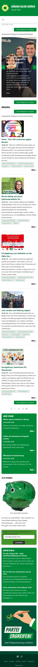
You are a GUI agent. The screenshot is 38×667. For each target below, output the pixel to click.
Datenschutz (19, 665)
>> (26, 409)
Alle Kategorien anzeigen (25, 30)
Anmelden (19, 542)
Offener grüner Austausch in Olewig (16, 419)
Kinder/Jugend (15, 334)
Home (5, 661)
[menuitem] (5, 661)
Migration (5, 166)
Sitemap (18, 661)
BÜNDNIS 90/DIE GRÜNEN (23, 6)
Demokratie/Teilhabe (8, 163)
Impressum (30, 661)
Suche (24, 661)
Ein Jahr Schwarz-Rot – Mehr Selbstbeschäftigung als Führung (15, 554)
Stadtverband (29, 166)
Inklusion (5, 334)
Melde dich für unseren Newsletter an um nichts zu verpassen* (17, 533)
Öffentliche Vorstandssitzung (13, 455)
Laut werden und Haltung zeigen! (16, 310)
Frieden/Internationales (25, 163)
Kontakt (11, 661)
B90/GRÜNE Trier (7, 25)
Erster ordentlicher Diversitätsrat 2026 (17, 587)
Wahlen (16, 223)
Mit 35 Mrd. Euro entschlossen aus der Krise (17, 573)
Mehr (33, 170)
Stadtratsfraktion (16, 166)
